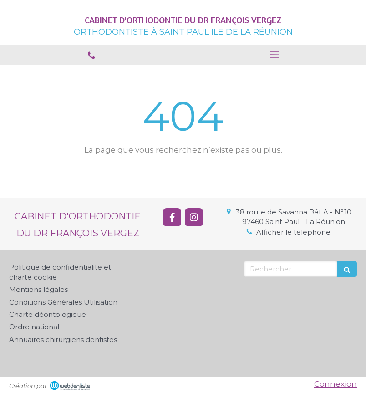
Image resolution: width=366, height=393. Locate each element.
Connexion (335, 383)
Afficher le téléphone (293, 232)
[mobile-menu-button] (274, 55)
